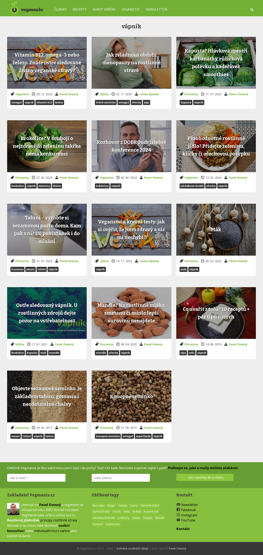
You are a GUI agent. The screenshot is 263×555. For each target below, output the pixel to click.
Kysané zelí (151, 511)
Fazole (117, 511)
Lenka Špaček (149, 94)
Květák (137, 511)
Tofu (191, 353)
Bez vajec (98, 505)
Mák (183, 269)
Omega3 (16, 102)
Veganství (131, 9)
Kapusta (186, 102)
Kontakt (183, 529)
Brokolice (17, 186)
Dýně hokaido (101, 511)
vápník (29, 102)
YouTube (188, 520)
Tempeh (98, 524)
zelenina (44, 186)
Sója (146, 102)
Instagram (189, 515)
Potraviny (191, 94)
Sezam (30, 269)
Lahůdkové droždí (192, 186)
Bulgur (111, 505)
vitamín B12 (44, 102)
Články (60, 9)
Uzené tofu (113, 524)
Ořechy (136, 102)
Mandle (54, 353)
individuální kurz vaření (52, 531)
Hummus (17, 269)
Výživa (104, 94)
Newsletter (156, 9)
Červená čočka (150, 505)
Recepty (80, 9)
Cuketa (122, 505)
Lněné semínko (106, 102)
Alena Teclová (238, 94)
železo (59, 102)
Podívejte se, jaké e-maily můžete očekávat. (203, 468)
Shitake (147, 518)
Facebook (188, 510)
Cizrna (134, 505)
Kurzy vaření (104, 9)
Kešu (127, 511)
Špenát (159, 518)
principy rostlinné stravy (58, 520)
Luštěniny (102, 186)
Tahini (42, 269)
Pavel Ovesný (69, 94)
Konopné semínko (108, 436)
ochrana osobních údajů (133, 548)
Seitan (136, 518)
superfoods (143, 436)
